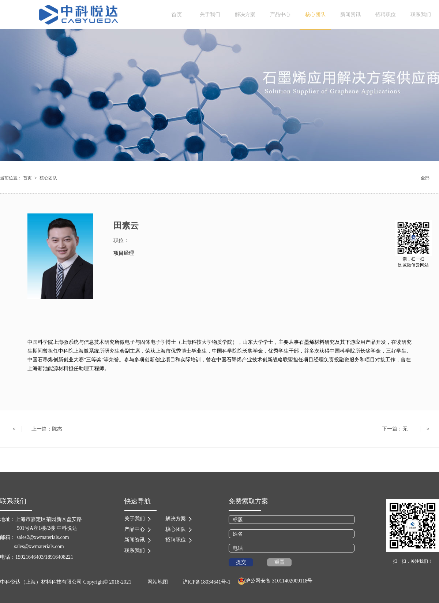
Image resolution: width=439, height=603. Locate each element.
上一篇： (46, 429)
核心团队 (48, 177)
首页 (176, 15)
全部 (425, 177)
